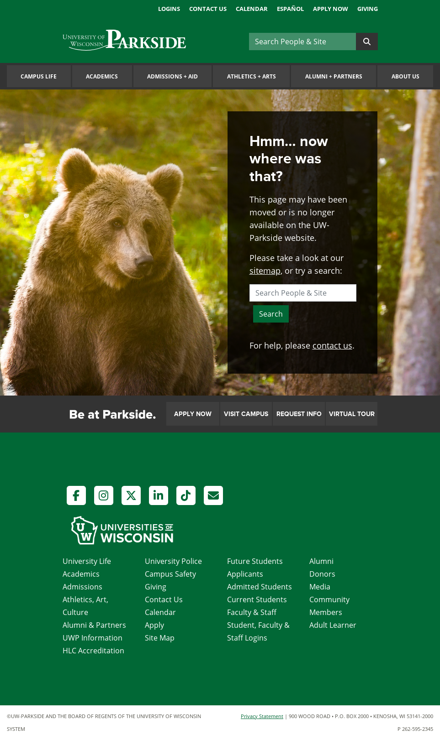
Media (319, 587)
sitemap (265, 270)
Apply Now (330, 9)
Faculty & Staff (251, 612)
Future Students (255, 561)
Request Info (299, 414)
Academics (102, 76)
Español (290, 9)
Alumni (321, 561)
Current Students (257, 599)
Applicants (245, 574)
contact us (332, 345)
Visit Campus (246, 414)
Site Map (160, 638)
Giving (367, 9)
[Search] (302, 41)
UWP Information (92, 638)
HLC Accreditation (93, 651)
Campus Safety (170, 574)
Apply (154, 625)
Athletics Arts (251, 76)
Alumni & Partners (94, 625)
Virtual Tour (352, 414)
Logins (169, 9)
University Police (173, 561)
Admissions (82, 587)
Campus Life (39, 76)
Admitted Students (259, 587)
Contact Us (208, 9)
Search (271, 314)
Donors (322, 574)
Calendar (252, 9)
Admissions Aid (172, 76)
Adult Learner (332, 625)
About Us (405, 76)
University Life (87, 561)
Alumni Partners (333, 76)
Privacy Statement (262, 716)
